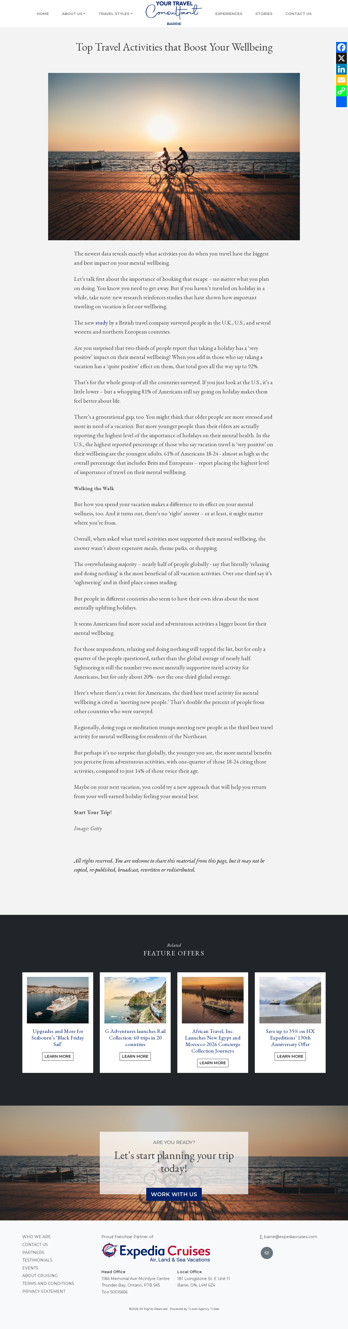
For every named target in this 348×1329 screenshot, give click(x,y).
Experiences (228, 13)
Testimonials (37, 1260)
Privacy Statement (43, 1291)
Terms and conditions (48, 1283)
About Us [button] (72, 13)
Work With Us (174, 1194)
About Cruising (40, 1275)
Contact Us (298, 13)
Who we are (36, 1236)
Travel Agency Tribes (203, 1309)
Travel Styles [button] (113, 13)
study (101, 322)
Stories (263, 13)
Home (43, 13)
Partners (33, 1252)
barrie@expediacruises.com (290, 1236)
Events (30, 1268)
